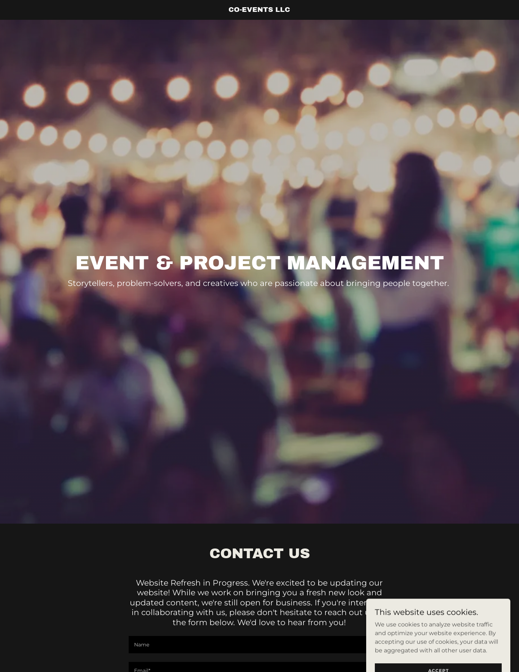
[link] (260, 9)
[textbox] (259, 644)
